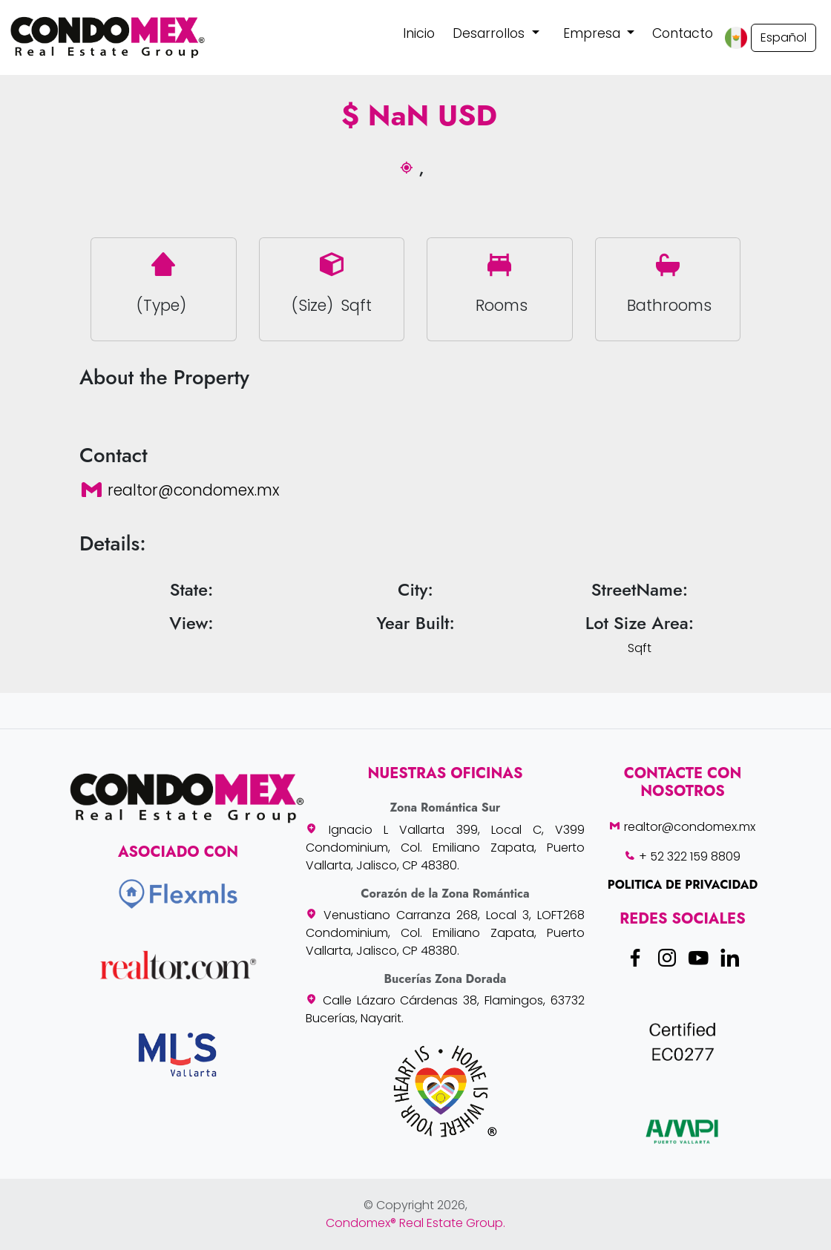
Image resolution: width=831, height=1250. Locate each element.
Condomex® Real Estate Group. (415, 1222)
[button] (496, 33)
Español (784, 37)
